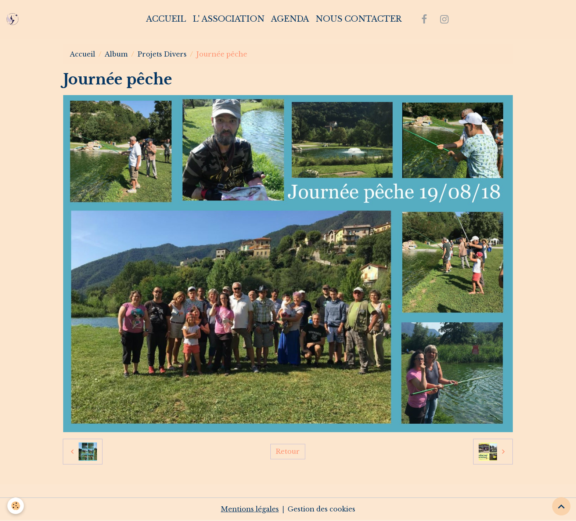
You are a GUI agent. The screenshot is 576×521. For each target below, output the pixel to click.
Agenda (290, 19)
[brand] (14, 19)
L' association (228, 19)
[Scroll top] (561, 506)
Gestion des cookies (321, 509)
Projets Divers (162, 54)
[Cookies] (15, 506)
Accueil (166, 19)
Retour (288, 452)
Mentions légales (250, 509)
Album (116, 54)
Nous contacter (359, 19)
